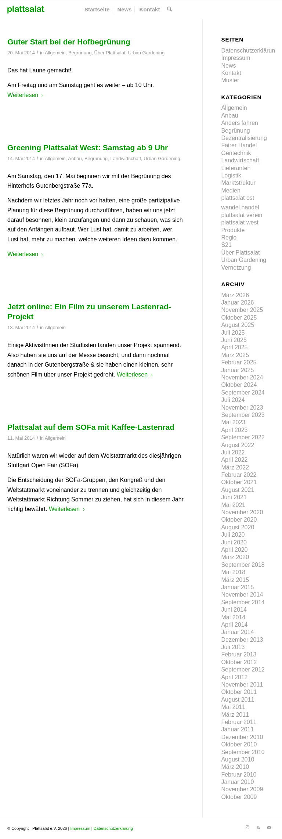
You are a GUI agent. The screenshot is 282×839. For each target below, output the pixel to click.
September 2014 (242, 602)
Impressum (235, 58)
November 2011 (242, 684)
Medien (230, 190)
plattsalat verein (241, 215)
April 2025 (234, 347)
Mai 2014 (233, 617)
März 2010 (235, 767)
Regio (228, 237)
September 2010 (242, 752)
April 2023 (234, 430)
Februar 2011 (238, 722)
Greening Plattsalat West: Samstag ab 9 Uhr (87, 147)
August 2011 (237, 699)
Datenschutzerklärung (249, 50)
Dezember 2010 (242, 737)
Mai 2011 (233, 707)
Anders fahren (239, 123)
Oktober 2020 (239, 519)
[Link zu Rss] (258, 827)
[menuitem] (97, 9)
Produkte (233, 230)
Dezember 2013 (242, 640)
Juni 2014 (233, 609)
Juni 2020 (233, 542)
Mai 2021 (233, 505)
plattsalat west (239, 222)
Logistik (231, 175)
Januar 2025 (237, 370)
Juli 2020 (233, 535)
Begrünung (79, 52)
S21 (226, 245)
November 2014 (242, 594)
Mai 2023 (233, 422)
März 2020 (235, 557)
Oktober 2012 (239, 662)
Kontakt (231, 73)
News (228, 65)
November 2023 (242, 407)
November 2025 (242, 310)
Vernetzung (236, 267)
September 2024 (242, 392)
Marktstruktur (238, 183)
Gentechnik (236, 153)
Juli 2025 (233, 333)
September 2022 (242, 437)
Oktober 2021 (239, 482)
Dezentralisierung (244, 138)
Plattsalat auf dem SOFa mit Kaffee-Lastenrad (90, 427)
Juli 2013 (233, 647)
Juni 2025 (233, 340)
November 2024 (242, 377)
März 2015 (235, 580)
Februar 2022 (238, 475)
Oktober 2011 (239, 692)
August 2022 (237, 445)
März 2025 (235, 355)
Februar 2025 (238, 362)
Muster (230, 80)
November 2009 (242, 789)
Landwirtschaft (126, 158)
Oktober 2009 (239, 797)
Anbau (75, 158)
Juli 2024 (233, 400)
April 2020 (234, 550)
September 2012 (242, 669)
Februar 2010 (238, 774)
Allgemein (55, 52)
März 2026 (235, 295)
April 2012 (234, 677)
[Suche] (169, 9)
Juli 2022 (233, 452)
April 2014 (234, 625)
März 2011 (235, 715)
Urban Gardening (146, 52)
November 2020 (242, 512)
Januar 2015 (237, 587)
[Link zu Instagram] (247, 827)
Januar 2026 (237, 302)
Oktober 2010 (239, 744)
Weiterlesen (25, 95)
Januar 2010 (237, 782)
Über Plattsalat (110, 52)
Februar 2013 (238, 654)
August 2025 (237, 325)
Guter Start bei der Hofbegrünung (68, 41)
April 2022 (234, 460)
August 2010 (237, 759)
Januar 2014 (237, 632)
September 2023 (242, 415)
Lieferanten (235, 168)
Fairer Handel (239, 145)
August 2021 (237, 490)
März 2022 (235, 467)
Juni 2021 (233, 497)
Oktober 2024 (239, 385)
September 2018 (242, 565)
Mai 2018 (233, 572)
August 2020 (237, 527)
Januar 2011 (237, 729)
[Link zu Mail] (269, 827)
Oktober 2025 (239, 317)
